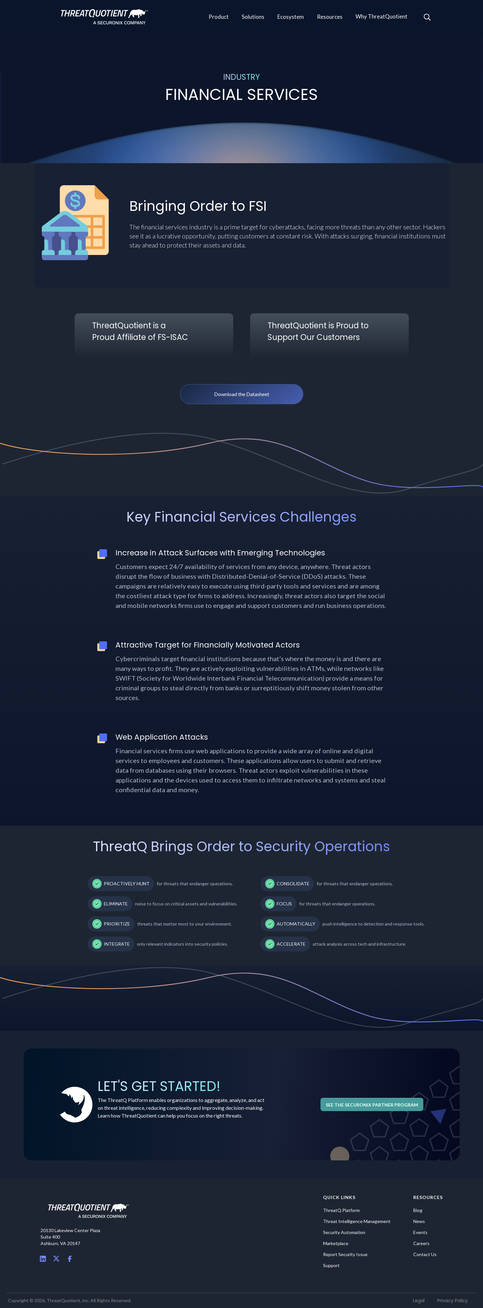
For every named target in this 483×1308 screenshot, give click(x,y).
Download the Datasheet (241, 394)
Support (331, 1265)
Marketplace (335, 1243)
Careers (421, 1243)
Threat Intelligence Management (357, 1221)
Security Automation (344, 1232)
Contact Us (425, 1254)
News (419, 1221)
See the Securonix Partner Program (372, 1105)
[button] (218, 17)
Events (420, 1232)
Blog (417, 1210)
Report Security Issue (345, 1254)
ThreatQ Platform (341, 1210)
